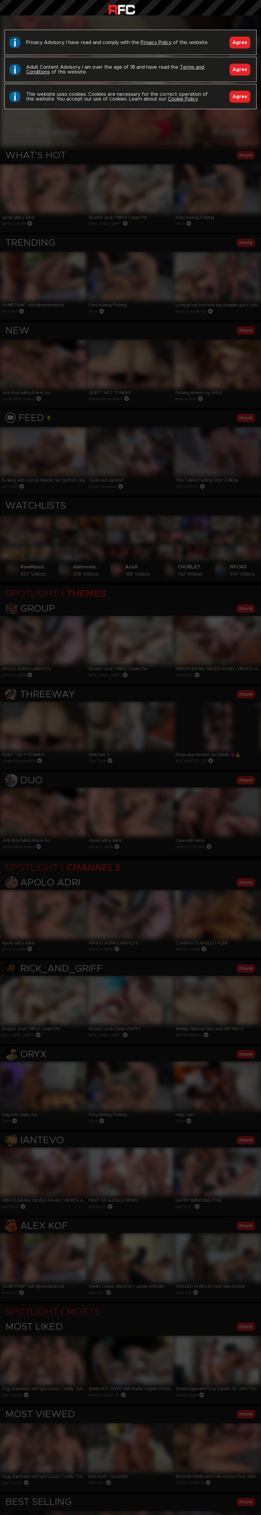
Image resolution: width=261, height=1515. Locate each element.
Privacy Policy (156, 42)
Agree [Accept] (239, 42)
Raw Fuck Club (121, 9)
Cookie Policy (182, 99)
